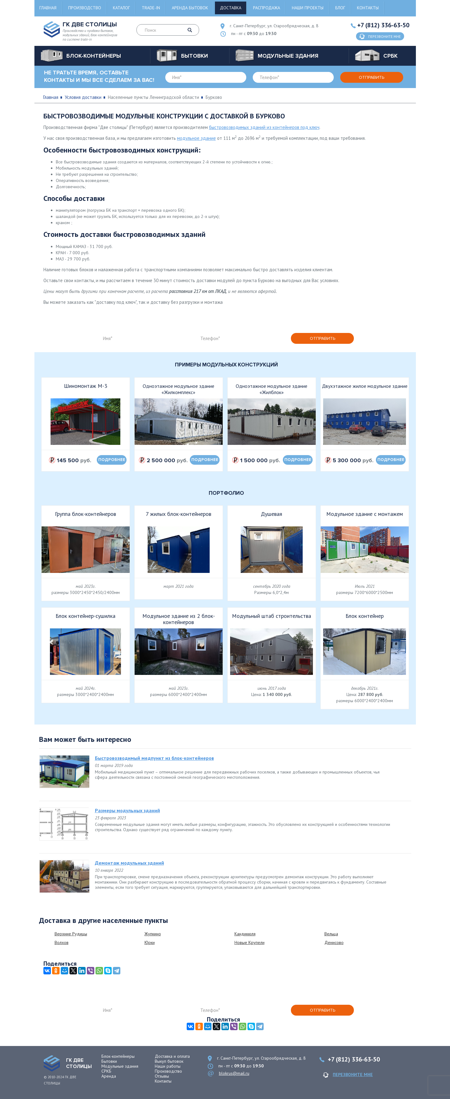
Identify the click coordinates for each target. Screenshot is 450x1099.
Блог (340, 8)
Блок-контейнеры (118, 1056)
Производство (84, 8)
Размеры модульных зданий (127, 810)
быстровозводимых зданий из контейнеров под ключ (264, 127)
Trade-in (151, 8)
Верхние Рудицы (71, 934)
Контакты (368, 8)
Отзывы (162, 1076)
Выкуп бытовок (169, 1061)
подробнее (111, 459)
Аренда (108, 1076)
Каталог (121, 8)
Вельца (331, 934)
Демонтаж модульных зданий (129, 863)
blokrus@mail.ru (234, 1073)
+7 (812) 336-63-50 (383, 25)
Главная (47, 8)
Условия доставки (83, 97)
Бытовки (109, 1061)
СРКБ (106, 1071)
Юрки (150, 942)
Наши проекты (307, 8)
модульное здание (196, 138)
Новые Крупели (249, 942)
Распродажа (266, 8)
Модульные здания (119, 1066)
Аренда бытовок (190, 8)
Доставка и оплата (172, 1056)
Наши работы (167, 1066)
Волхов (62, 942)
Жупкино (153, 934)
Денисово (334, 942)
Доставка (230, 8)
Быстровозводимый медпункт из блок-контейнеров (154, 758)
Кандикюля (245, 934)
